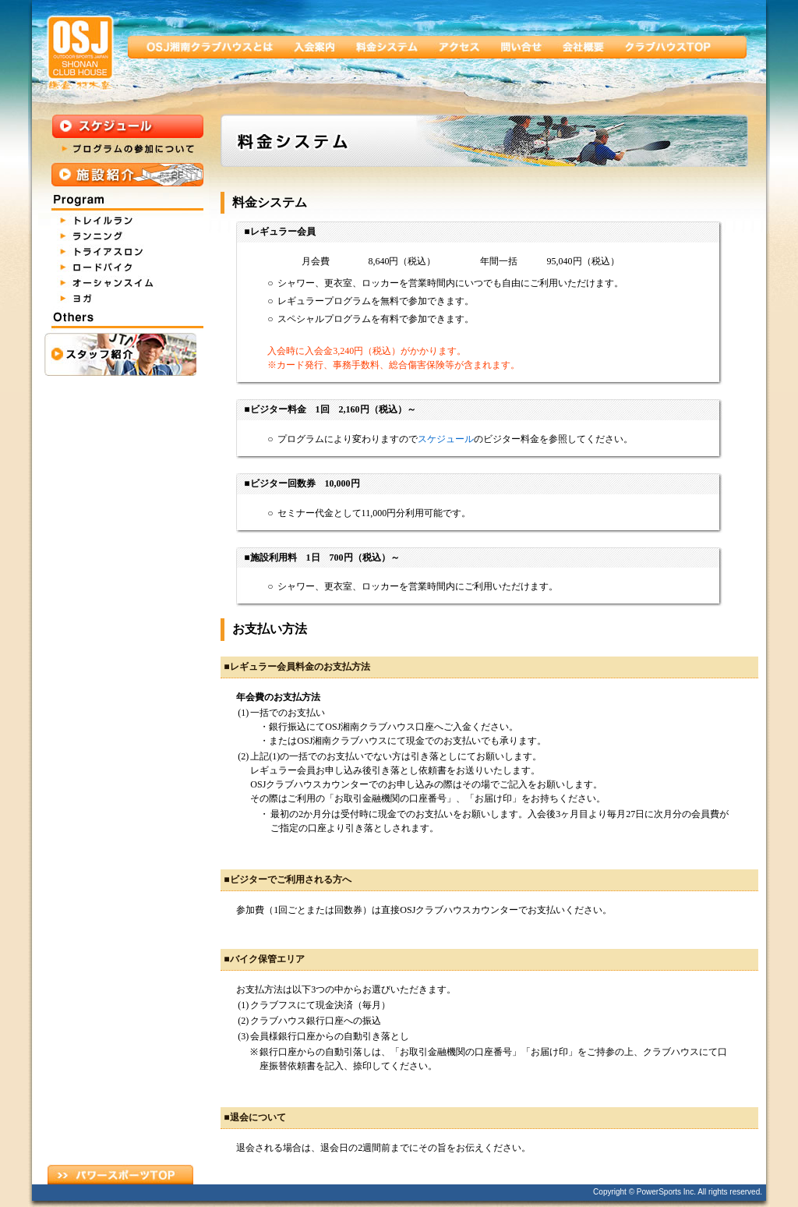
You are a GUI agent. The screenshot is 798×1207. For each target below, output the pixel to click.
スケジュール (446, 439)
